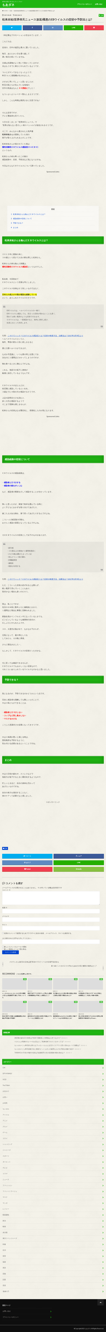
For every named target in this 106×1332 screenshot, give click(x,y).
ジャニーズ (7, 1150)
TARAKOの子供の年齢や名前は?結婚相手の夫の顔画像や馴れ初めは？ (43, 1053)
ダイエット (7, 1162)
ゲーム (5, 1132)
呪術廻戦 (6, 1215)
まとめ (14, 227)
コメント (6, 890)
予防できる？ (17, 223)
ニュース (6, 1179)
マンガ (5, 1203)
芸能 (5, 848)
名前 (4, 908)
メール (5, 916)
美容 (4, 1268)
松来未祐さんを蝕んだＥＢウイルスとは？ (28, 214)
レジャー (6, 1209)
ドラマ (5, 1174)
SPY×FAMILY (7, 1073)
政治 (4, 1221)
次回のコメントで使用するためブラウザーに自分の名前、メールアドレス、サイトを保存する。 (38, 933)
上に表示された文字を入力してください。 (17, 938)
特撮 (4, 1244)
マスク (5, 1197)
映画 (4, 1226)
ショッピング (7, 1144)
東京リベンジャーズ (10, 1238)
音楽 (4, 1285)
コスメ (5, 1138)
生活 (4, 1250)
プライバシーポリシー (84, 4)
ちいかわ (6, 1109)
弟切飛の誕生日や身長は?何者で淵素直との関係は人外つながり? (41, 1038)
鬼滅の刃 (6, 1291)
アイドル (6, 1115)
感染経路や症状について (21, 218)
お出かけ (6, 1091)
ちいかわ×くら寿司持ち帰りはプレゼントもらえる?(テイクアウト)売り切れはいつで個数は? (50, 1045)
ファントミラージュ (10, 1191)
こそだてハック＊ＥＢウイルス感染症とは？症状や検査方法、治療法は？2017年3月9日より (45, 335)
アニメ (5, 1121)
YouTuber (6, 1085)
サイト (4, 925)
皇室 (4, 1256)
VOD (4, 1079)
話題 (4, 1279)
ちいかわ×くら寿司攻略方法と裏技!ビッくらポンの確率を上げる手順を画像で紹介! (47, 1049)
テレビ (5, 1168)
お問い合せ (98, 4)
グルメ (5, 1126)
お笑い (5, 1097)
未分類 (5, 1232)
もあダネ (8, 5)
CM (4, 1068)
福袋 (4, 1262)
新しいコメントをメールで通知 (15, 947)
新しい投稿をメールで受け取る (15, 949)
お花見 (5, 1103)
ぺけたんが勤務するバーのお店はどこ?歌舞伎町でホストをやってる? (42, 1042)
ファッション (7, 1185)
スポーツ (6, 1156)
